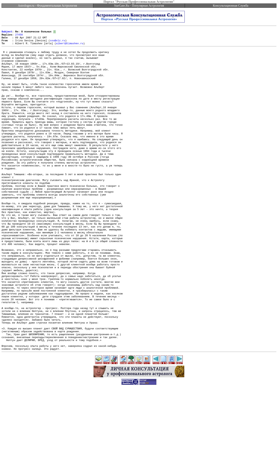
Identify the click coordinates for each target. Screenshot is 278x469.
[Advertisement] (139, 460)
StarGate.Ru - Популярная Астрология (139, 5)
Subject (7, 32)
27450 (19, 36)
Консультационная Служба (230, 5)
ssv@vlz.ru (57, 43)
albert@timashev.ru (69, 46)
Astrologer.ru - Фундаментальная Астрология (47, 5)
